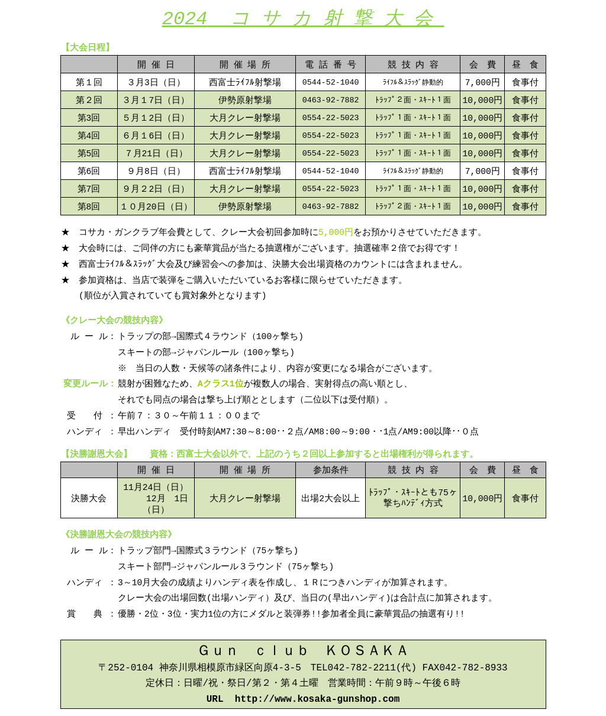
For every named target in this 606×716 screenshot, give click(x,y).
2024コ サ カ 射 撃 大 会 (303, 18)
